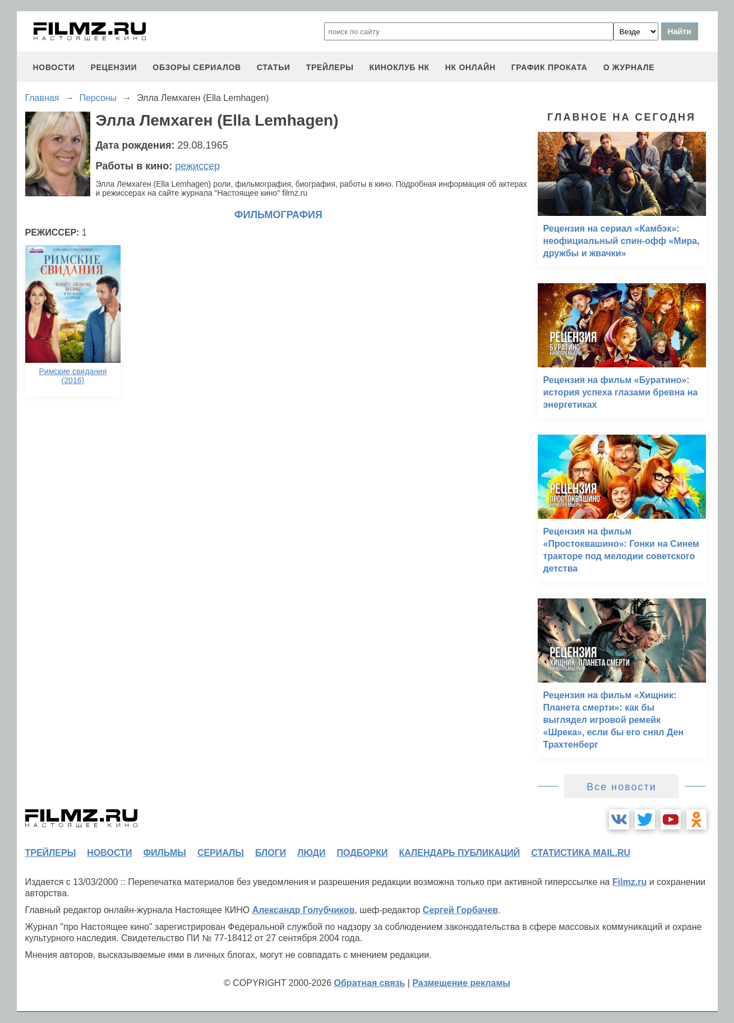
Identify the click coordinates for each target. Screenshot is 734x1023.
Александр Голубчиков (303, 910)
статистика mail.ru (580, 853)
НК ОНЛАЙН (470, 67)
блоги (270, 853)
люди (311, 853)
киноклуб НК (400, 67)
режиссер (197, 166)
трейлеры (330, 67)
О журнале (629, 67)
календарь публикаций (459, 853)
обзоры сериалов (197, 67)
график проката (549, 67)
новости (54, 67)
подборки (362, 853)
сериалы (220, 853)
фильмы (164, 853)
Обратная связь (369, 983)
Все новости (622, 786)
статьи (273, 67)
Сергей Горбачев (460, 910)
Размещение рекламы (461, 983)
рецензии (113, 67)
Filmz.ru (629, 882)
